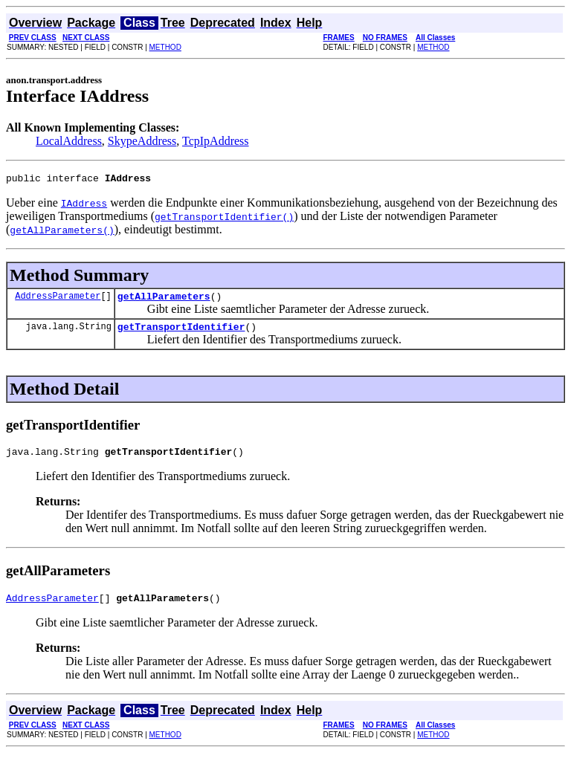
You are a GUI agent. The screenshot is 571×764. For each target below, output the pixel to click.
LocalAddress (69, 141)
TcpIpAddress (215, 141)
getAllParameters (163, 300)
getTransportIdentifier (181, 333)
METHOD (165, 47)
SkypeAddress (142, 141)
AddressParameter (57, 300)
